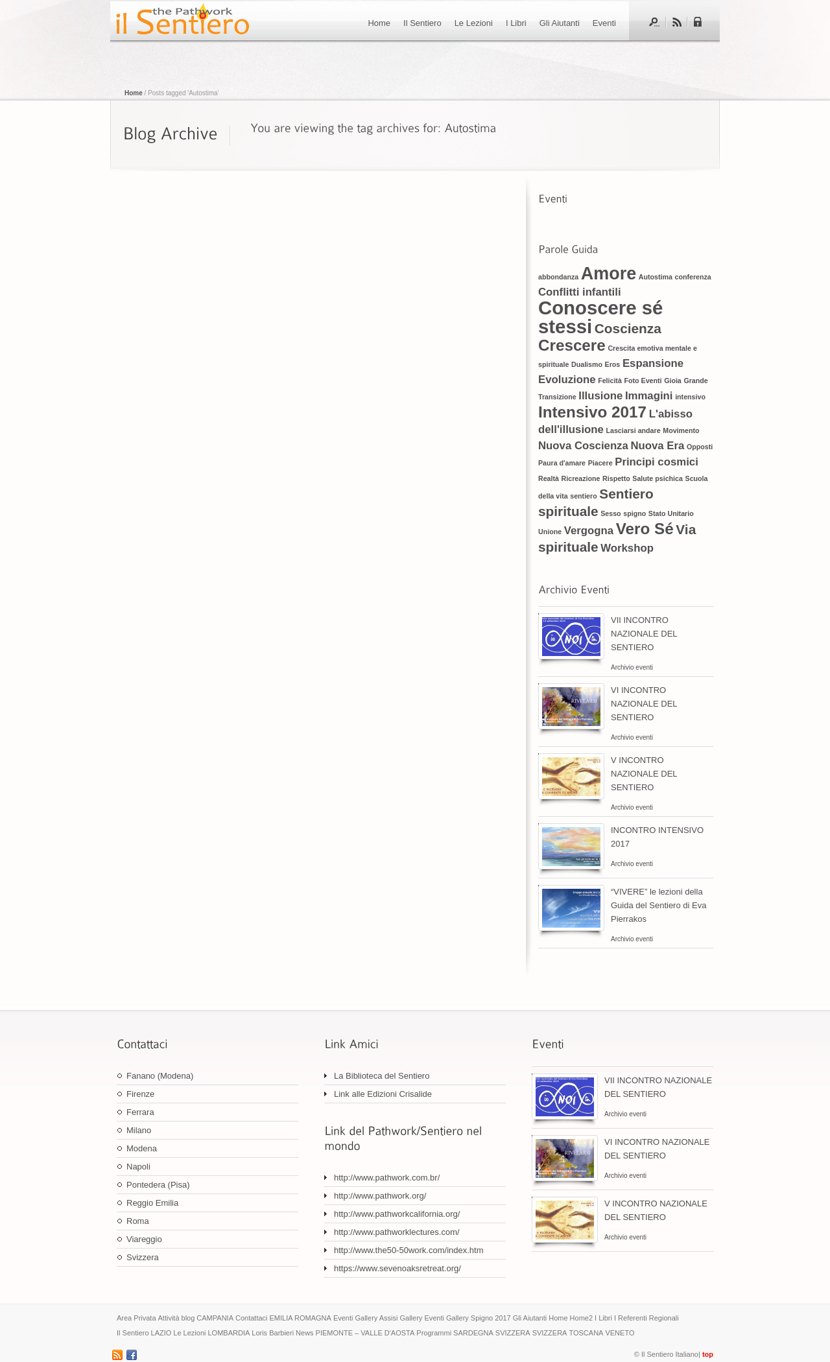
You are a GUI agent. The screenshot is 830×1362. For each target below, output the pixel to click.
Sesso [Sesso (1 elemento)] (610, 513)
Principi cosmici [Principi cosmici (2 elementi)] (656, 462)
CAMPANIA (214, 1318)
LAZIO (161, 1333)
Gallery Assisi (376, 1318)
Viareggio (144, 1239)
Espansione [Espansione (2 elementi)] (652, 363)
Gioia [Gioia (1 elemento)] (673, 380)
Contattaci (251, 1318)
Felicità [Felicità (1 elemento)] (610, 380)
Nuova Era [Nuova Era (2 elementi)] (657, 446)
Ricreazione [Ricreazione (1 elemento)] (581, 478)
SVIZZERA (512, 1333)
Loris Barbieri (273, 1333)
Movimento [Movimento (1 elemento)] (681, 430)
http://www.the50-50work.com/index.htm (409, 1250)
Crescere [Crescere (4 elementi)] (572, 345)
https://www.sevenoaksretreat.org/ (397, 1268)
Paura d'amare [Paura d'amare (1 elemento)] (562, 463)
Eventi (604, 23)
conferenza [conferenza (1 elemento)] (692, 277)
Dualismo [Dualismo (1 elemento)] (586, 364)
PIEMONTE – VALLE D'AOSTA (365, 1333)
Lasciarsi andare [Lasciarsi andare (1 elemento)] (633, 430)
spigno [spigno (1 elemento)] (634, 513)
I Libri (516, 23)
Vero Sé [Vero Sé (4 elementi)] (645, 528)
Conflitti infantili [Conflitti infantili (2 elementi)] (579, 292)
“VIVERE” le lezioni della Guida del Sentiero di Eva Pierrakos (658, 905)
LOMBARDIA (229, 1333)
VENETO (619, 1333)
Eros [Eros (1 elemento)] (613, 364)
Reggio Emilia (152, 1203)
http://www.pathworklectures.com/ (397, 1232)
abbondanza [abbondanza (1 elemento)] (558, 277)
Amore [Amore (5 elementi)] (608, 273)
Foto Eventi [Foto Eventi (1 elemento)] (642, 380)
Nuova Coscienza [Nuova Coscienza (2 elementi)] (583, 446)
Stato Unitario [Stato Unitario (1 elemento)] (671, 513)
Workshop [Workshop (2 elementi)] (627, 548)
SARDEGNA (473, 1333)
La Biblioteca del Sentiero (381, 1076)
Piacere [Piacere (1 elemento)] (600, 463)
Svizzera (142, 1257)
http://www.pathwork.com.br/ (387, 1177)
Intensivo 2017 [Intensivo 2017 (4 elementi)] (592, 412)
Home (379, 23)
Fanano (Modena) (159, 1076)
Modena (141, 1148)
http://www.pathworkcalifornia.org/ (397, 1214)
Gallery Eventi (421, 1318)
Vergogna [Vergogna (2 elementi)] (588, 530)
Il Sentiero (422, 23)
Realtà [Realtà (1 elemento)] (548, 478)
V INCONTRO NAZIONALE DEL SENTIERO (644, 773)
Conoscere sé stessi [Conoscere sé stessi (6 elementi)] (600, 317)
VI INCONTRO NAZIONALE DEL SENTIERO (644, 703)
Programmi (433, 1333)
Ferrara (140, 1112)
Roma (137, 1221)
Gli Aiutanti (560, 23)
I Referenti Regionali (646, 1318)
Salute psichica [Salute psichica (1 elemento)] (657, 478)
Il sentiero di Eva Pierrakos (181, 20)
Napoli (138, 1166)
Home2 (581, 1318)
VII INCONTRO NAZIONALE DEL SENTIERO (644, 633)
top (707, 1354)
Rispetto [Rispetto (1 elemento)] (616, 478)
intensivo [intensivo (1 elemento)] (690, 397)
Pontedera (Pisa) (158, 1185)
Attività (169, 1318)
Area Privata (136, 1318)
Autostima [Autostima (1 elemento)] (655, 277)
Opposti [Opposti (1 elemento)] (700, 447)
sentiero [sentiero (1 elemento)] (583, 496)
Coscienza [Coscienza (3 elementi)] (628, 328)
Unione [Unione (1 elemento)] (550, 531)
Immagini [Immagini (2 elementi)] (649, 396)
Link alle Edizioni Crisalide (383, 1094)
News (305, 1333)
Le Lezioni (474, 23)
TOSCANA (586, 1333)
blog (188, 1318)
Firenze (140, 1094)
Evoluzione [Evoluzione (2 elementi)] (567, 379)
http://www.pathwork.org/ (380, 1196)
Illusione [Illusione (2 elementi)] (600, 396)
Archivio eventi (632, 667)
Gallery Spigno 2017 (478, 1318)
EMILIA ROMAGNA (300, 1318)
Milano (138, 1130)
